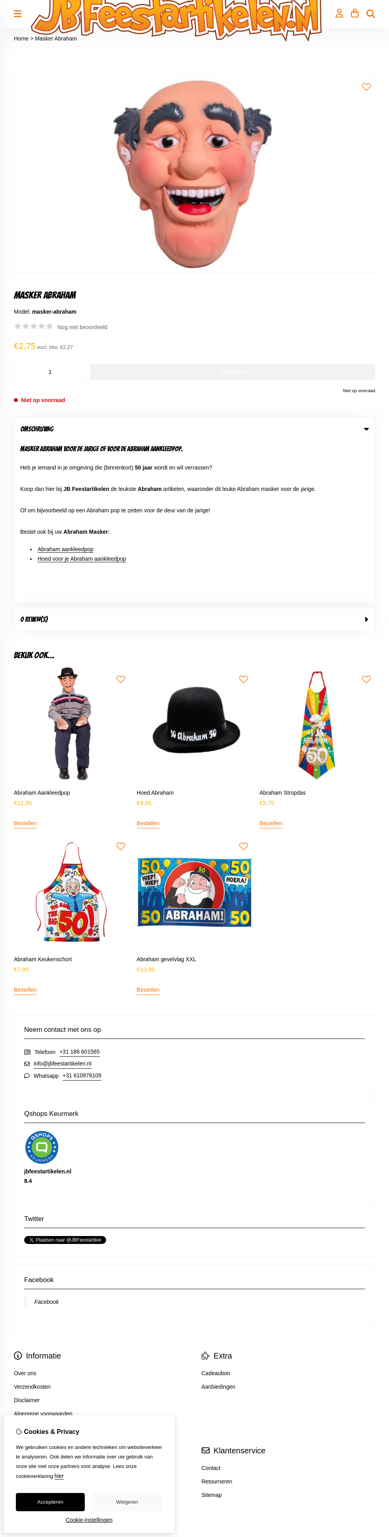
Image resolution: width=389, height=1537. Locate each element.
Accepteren (50, 1502)
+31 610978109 (82, 914)
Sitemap (212, 1333)
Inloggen (24, 1306)
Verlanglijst (27, 1333)
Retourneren (217, 1320)
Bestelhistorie (30, 1320)
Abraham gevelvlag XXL (166, 798)
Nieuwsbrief (28, 1347)
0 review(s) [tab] (194, 457)
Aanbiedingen (219, 1225)
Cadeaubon (216, 1212)
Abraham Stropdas (282, 631)
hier (59, 1476)
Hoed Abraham (155, 631)
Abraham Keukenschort (43, 798)
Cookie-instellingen (89, 1520)
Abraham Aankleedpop (42, 631)
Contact (211, 1306)
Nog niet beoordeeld (82, 327)
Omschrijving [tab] (194, 429)
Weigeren (127, 1502)
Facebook (46, 1140)
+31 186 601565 (79, 890)
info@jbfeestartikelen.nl (63, 902)
